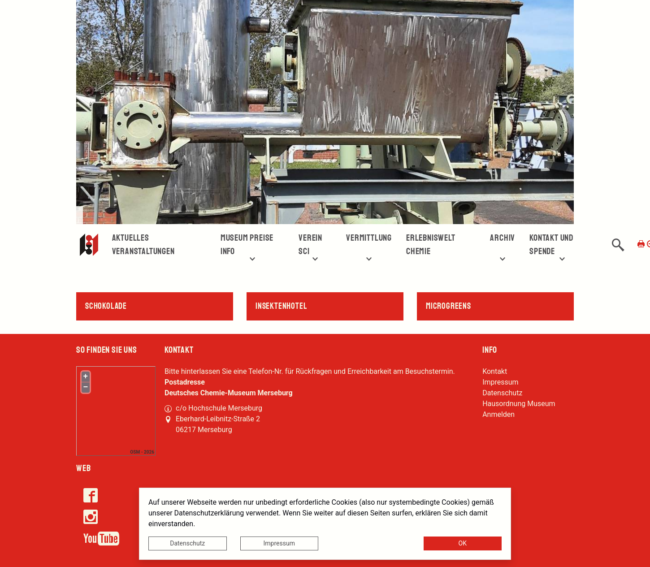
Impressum (279, 543)
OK (463, 543)
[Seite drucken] (641, 244)
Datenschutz (187, 543)
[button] (618, 244)
